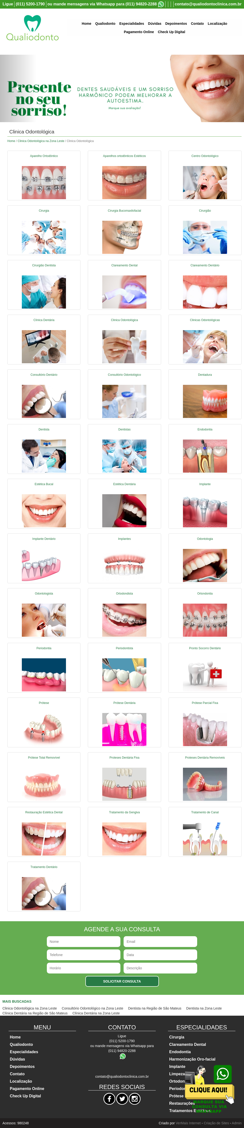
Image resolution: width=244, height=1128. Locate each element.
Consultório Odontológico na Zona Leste (92, 1008)
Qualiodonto (105, 24)
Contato (197, 24)
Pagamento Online (139, 32)
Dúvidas (154, 24)
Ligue (8, 4)
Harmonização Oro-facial (192, 1059)
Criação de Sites (216, 1123)
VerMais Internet (188, 1123)
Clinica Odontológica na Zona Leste (41, 141)
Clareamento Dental (187, 1044)
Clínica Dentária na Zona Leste (96, 1013)
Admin (237, 1123)
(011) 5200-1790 (30, 4)
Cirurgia (176, 1037)
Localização (217, 24)
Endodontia (180, 1052)
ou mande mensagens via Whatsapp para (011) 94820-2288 (102, 4)
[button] (18, 88)
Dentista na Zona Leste (204, 1008)
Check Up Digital (171, 32)
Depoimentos (176, 24)
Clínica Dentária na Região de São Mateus (34, 1013)
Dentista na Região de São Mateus (154, 1008)
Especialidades (131, 24)
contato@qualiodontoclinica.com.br (208, 4)
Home (86, 24)
